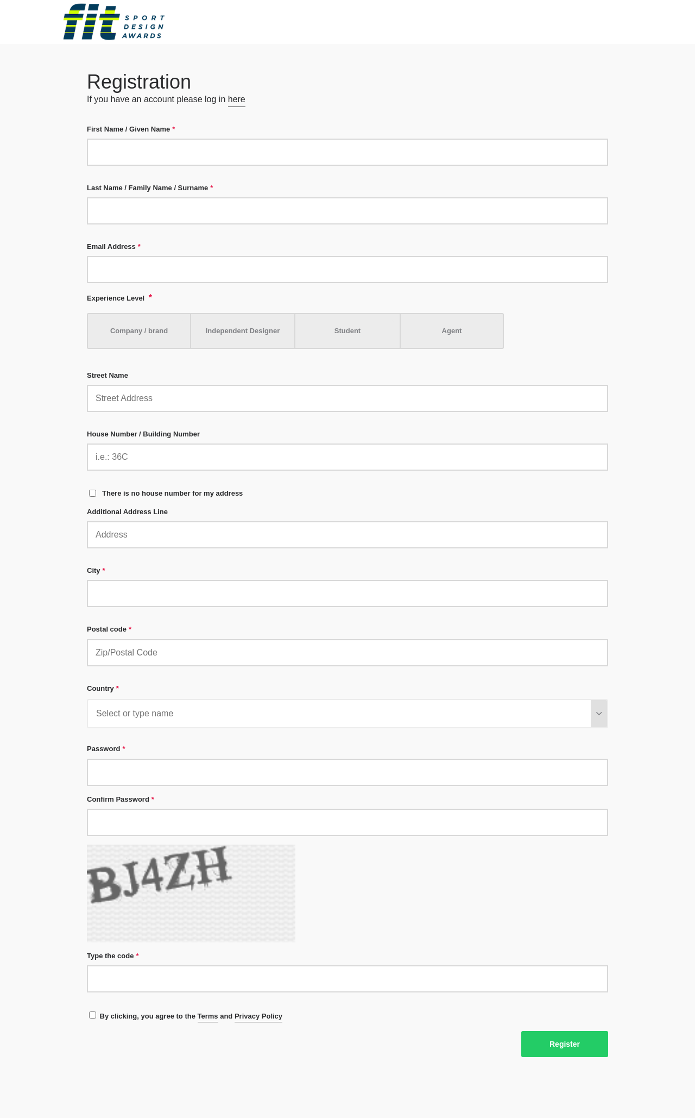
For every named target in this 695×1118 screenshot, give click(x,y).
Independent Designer (243, 331)
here (236, 99)
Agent (452, 331)
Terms (208, 1016)
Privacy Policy (258, 1016)
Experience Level (119, 297)
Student (347, 331)
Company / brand (139, 331)
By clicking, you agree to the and (185, 1016)
